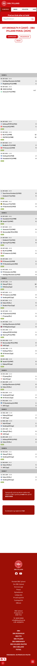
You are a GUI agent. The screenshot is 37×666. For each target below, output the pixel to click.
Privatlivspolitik (18, 597)
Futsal (18, 649)
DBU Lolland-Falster (18, 644)
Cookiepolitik (18, 600)
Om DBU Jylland (18, 584)
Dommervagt (18, 587)
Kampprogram (12, 36)
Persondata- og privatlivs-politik (18, 654)
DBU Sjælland (18, 647)
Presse (18, 589)
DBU (18, 631)
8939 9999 (9, 496)
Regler (18, 40)
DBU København (18, 641)
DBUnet (18, 603)
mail (22, 494)
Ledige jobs (18, 595)
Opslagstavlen (24, 36)
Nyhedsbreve (18, 592)
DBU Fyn (18, 636)
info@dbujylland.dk (18, 620)
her (23, 511)
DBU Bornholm (18, 633)
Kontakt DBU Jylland (18, 581)
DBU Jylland (18, 639)
